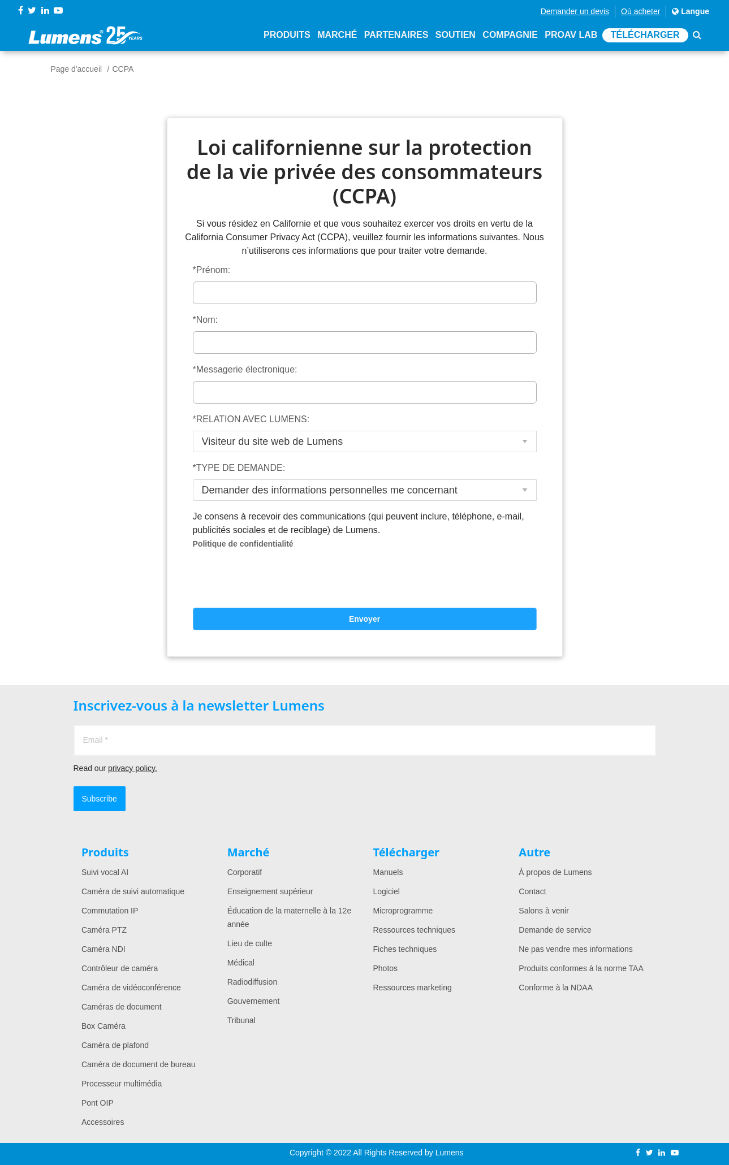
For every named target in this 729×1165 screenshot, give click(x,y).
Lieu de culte (249, 943)
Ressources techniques (414, 929)
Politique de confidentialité (243, 543)
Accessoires (102, 1122)
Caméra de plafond (115, 1045)
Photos (385, 968)
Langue (690, 11)
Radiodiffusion (252, 981)
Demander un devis (575, 11)
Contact (532, 891)
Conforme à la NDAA (556, 987)
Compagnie (509, 35)
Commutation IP (109, 910)
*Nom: (205, 319)
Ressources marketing (412, 987)
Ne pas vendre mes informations (576, 949)
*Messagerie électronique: (245, 369)
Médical (240, 962)
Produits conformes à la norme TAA (581, 968)
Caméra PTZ (104, 929)
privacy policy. (132, 768)
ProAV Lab (571, 35)
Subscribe (99, 798)
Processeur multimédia (121, 1083)
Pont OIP (97, 1102)
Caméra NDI (103, 949)
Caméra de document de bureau (138, 1064)
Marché (337, 35)
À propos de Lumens (555, 872)
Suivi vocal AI (104, 872)
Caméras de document (121, 1006)
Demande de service (555, 929)
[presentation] (365, 582)
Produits (287, 35)
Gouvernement (253, 1001)
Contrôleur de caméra (119, 968)
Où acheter (640, 11)
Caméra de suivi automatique (132, 891)
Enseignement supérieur (270, 891)
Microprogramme (403, 910)
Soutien (455, 35)
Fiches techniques (405, 949)
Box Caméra (103, 1025)
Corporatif (244, 872)
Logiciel (386, 891)
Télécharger (645, 35)
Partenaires (396, 35)
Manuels (388, 872)
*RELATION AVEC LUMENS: (251, 419)
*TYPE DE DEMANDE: (239, 468)
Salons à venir (544, 910)
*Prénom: (212, 270)
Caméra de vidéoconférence (131, 987)
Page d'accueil (76, 68)
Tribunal (241, 1020)
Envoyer (364, 618)
